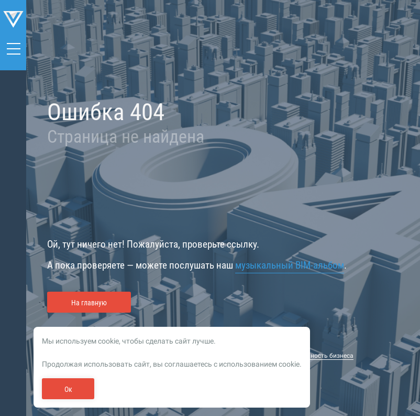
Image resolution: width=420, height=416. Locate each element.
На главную (89, 302)
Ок (68, 389)
